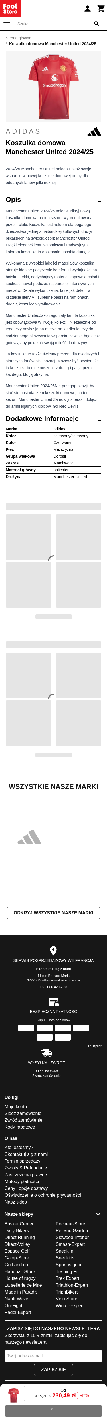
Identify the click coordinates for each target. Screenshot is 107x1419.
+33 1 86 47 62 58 (53, 987)
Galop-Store (17, 1257)
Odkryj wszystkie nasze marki (53, 913)
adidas (53, 131)
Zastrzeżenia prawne (26, 1174)
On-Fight (13, 1305)
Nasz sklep (16, 1202)
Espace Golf (17, 1251)
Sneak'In (65, 1251)
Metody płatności (22, 1181)
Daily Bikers (17, 1230)
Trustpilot (95, 1046)
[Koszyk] (101, 8)
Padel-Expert (18, 1312)
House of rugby (20, 1278)
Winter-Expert (70, 1305)
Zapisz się (53, 1369)
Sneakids (65, 1257)
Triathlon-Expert (72, 1285)
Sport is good (69, 1264)
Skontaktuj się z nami (53, 969)
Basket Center (19, 1223)
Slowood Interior (72, 1237)
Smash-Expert (70, 1244)
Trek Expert (67, 1278)
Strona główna (18, 38)
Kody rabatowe (20, 1127)
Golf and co (16, 1264)
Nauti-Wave (16, 1298)
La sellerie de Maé (23, 1285)
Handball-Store (20, 1271)
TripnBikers (67, 1292)
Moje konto (16, 1106)
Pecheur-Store (70, 1223)
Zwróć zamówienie (46, 1076)
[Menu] (7, 24)
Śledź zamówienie (23, 1113)
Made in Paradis (21, 1292)
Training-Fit (67, 1271)
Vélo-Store (67, 1298)
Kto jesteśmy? (19, 1147)
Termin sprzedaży (22, 1161)
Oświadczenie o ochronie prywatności (43, 1195)
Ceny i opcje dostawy (26, 1188)
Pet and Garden (72, 1230)
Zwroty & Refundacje (26, 1167)
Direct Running (20, 1237)
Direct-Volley (17, 1244)
